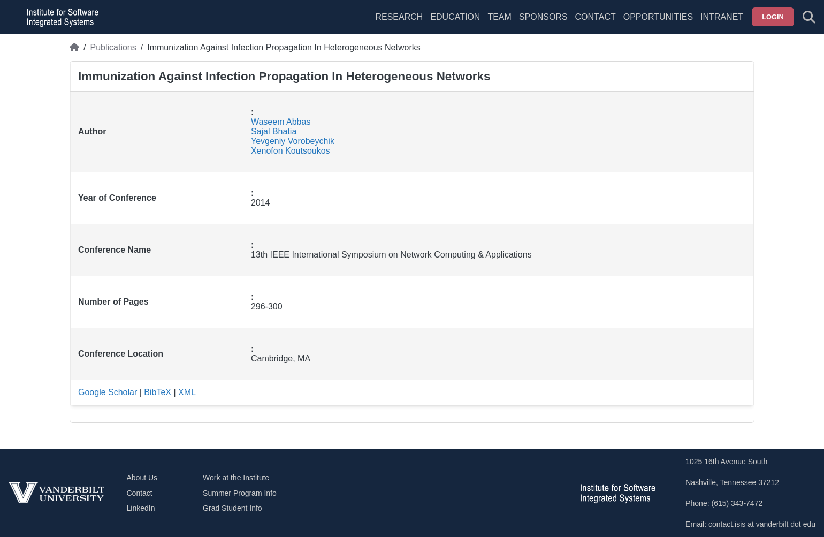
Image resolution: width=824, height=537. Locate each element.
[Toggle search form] (809, 17)
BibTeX (157, 392)
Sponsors (543, 16)
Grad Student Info (232, 508)
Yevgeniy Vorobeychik (292, 141)
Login (773, 17)
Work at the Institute (236, 477)
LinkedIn (141, 508)
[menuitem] (499, 23)
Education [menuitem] (455, 16)
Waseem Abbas (280, 121)
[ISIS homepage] (60, 17)
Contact (595, 16)
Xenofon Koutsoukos (290, 150)
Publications (113, 47)
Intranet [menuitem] (721, 16)
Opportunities (658, 16)
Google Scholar (107, 392)
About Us (142, 477)
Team (499, 16)
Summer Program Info (240, 493)
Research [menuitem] (399, 16)
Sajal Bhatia (273, 131)
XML (187, 392)
